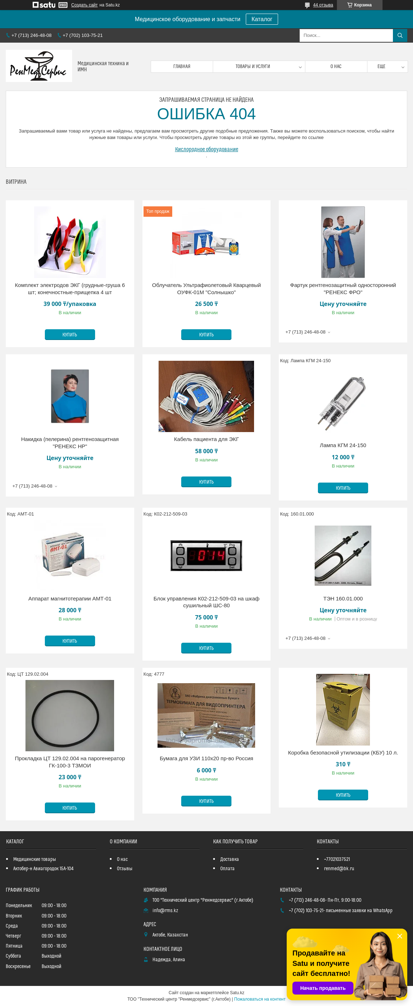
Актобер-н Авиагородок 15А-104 (43, 869)
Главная (182, 67)
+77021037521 (337, 859)
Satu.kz (237, 992)
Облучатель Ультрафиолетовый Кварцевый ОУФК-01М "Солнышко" (206, 288)
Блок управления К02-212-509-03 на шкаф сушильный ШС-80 (206, 602)
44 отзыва (323, 5)
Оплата (227, 869)
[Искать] (400, 35)
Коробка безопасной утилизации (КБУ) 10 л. (343, 752)
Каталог (262, 19)
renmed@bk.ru (339, 869)
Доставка (229, 859)
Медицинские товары (34, 859)
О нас (336, 67)
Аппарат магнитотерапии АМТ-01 (70, 598)
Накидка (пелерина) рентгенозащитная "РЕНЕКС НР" (70, 442)
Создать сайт (84, 5)
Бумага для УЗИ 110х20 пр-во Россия (206, 758)
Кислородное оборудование (206, 149)
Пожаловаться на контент (260, 999)
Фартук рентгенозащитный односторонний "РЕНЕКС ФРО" (343, 288)
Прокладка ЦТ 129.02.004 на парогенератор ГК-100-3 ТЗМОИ (70, 761)
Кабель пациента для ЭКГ (206, 439)
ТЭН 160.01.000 (343, 598)
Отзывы (124, 869)
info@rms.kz (165, 911)
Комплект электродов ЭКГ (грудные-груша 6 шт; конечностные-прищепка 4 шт (70, 288)
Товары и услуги (253, 67)
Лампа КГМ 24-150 (343, 445)
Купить (69, 335)
